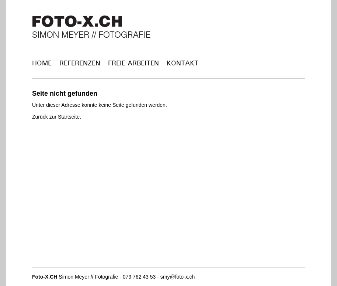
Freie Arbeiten (133, 63)
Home (42, 63)
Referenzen (79, 63)
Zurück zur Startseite (56, 117)
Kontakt (182, 63)
